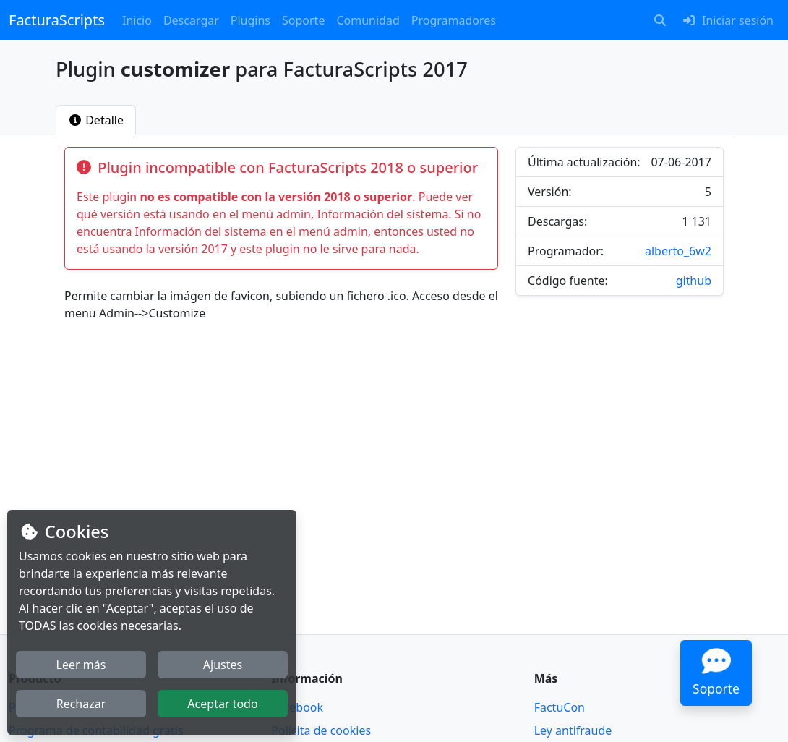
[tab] (96, 120)
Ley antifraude (573, 730)
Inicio (137, 20)
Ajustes (222, 665)
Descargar (191, 20)
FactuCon (559, 707)
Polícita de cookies (321, 730)
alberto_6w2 (678, 251)
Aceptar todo (222, 704)
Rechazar (81, 704)
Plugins (250, 20)
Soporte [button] (303, 20)
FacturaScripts (57, 20)
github (693, 281)
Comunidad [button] (367, 20)
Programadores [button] (453, 20)
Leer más (81, 665)
